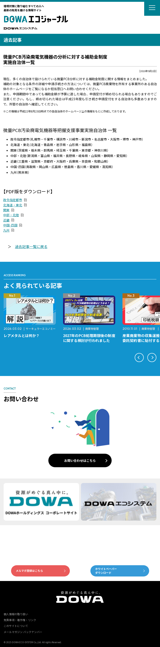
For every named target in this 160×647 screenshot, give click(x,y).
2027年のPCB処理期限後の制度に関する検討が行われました (89, 338)
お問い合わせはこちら (80, 460)
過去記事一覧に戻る (31, 246)
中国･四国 (10, 225)
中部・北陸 (11, 215)
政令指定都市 (12, 200)
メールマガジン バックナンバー (23, 632)
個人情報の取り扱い (16, 614)
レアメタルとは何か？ (22, 335)
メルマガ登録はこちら (29, 570)
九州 (6, 230)
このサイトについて (16, 626)
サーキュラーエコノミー (41, 328)
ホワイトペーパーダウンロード (106, 570)
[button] (139, 357)
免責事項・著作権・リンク (20, 620)
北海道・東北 (12, 205)
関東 (6, 210)
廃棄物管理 (92, 328)
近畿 (6, 220)
